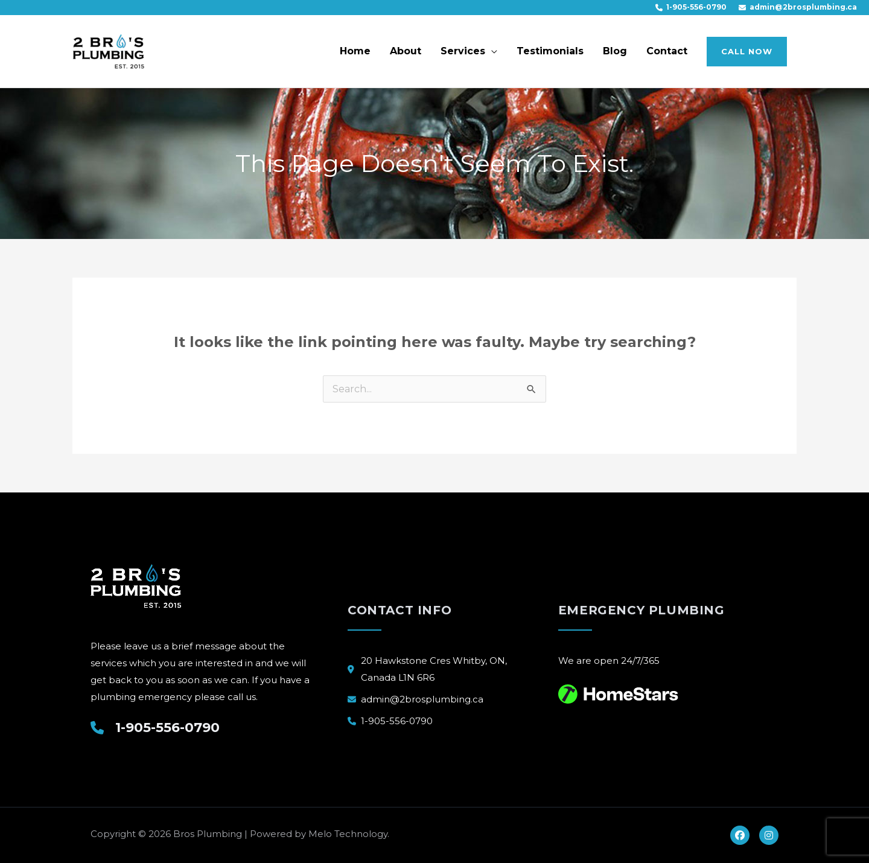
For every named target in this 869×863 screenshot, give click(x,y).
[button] (747, 51)
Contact (666, 51)
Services (463, 51)
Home (355, 51)
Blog (615, 51)
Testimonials (550, 51)
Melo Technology (347, 833)
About (405, 51)
